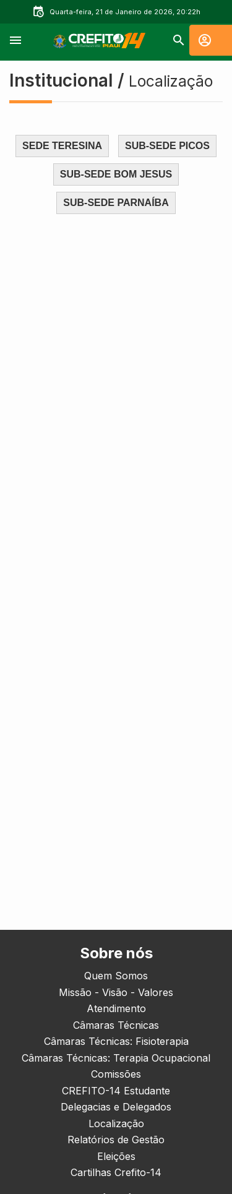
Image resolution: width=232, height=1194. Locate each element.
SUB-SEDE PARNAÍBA (115, 202)
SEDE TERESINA (62, 145)
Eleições (116, 1156)
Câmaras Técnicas (116, 1025)
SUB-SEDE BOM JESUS (116, 174)
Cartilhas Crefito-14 (116, 1172)
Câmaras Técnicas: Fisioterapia (116, 1041)
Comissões (116, 1074)
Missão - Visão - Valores (116, 992)
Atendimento (116, 1008)
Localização (116, 1123)
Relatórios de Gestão (116, 1139)
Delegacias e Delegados (116, 1107)
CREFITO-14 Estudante (116, 1090)
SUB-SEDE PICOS (167, 145)
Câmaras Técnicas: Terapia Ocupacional (116, 1058)
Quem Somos (116, 975)
